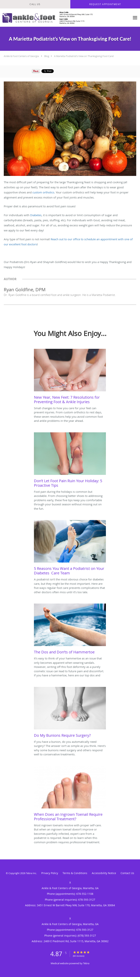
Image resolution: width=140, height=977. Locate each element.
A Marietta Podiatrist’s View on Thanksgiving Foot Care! (84, 56)
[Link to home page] (65, 18)
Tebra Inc (31, 873)
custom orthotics (43, 192)
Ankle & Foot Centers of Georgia (21, 56)
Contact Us (127, 873)
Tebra (86, 963)
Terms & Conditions (75, 873)
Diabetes (35, 215)
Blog (46, 56)
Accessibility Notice (104, 873)
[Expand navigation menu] (135, 17)
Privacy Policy (49, 873)
